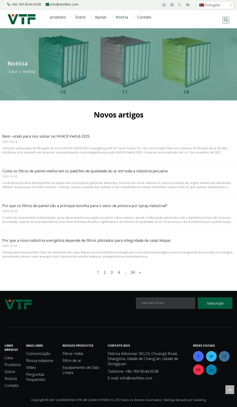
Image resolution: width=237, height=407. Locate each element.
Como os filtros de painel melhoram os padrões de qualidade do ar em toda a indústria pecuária (85, 171)
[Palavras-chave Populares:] (225, 20)
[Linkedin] (172, 5)
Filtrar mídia (72, 353)
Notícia (11, 378)
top (229, 389)
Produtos (13, 364)
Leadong (199, 400)
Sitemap (169, 400)
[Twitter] (180, 5)
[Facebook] (164, 5)
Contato (12, 385)
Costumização (38, 353)
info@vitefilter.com (64, 4)
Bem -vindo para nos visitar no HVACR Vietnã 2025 (46, 136)
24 (132, 272)
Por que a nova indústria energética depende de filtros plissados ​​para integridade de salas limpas (86, 240)
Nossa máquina (39, 360)
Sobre (10, 371)
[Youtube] (188, 5)
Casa (9, 357)
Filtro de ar (71, 360)
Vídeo (31, 367)
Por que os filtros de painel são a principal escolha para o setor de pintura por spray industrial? (84, 205)
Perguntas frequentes (35, 377)
